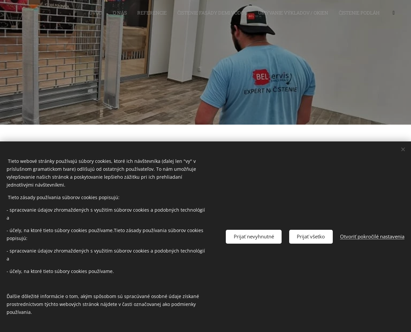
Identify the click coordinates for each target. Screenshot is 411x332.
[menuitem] (272, 13)
